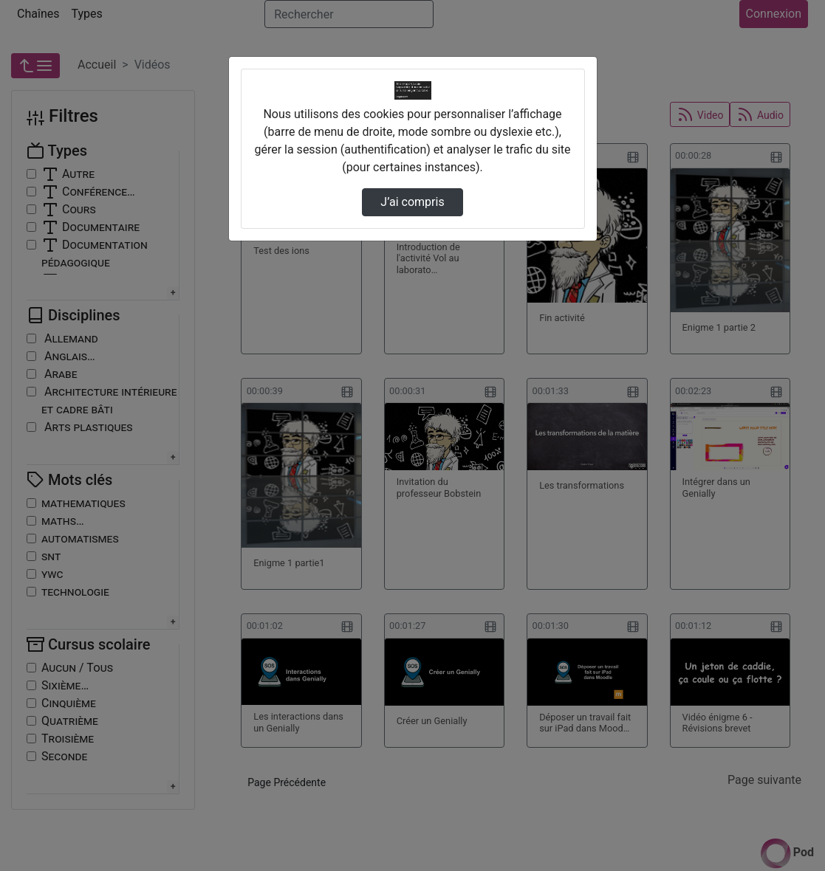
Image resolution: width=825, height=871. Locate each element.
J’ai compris (412, 202)
